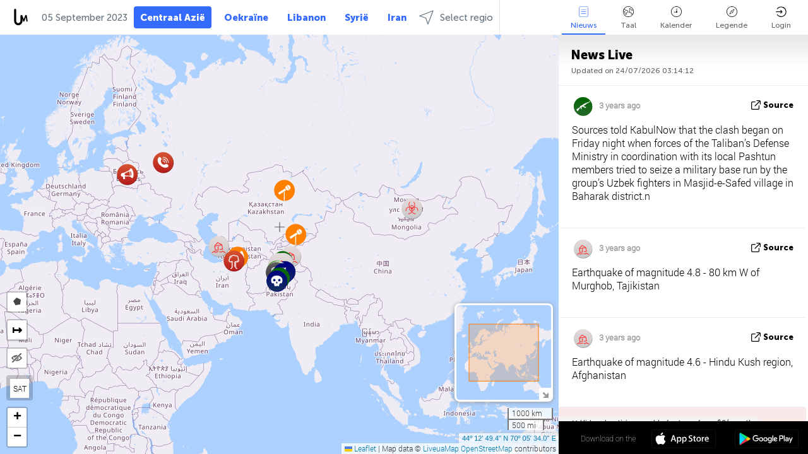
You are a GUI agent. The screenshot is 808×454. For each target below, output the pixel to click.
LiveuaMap (441, 448)
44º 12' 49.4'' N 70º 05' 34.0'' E (509, 438)
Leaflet (360, 448)
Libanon (306, 17)
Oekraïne (246, 17)
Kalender (676, 18)
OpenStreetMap (487, 448)
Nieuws (584, 18)
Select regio (456, 17)
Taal (628, 18)
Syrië (357, 17)
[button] (163, 162)
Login (781, 18)
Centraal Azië (172, 17)
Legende (731, 18)
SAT (20, 388)
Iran (397, 17)
